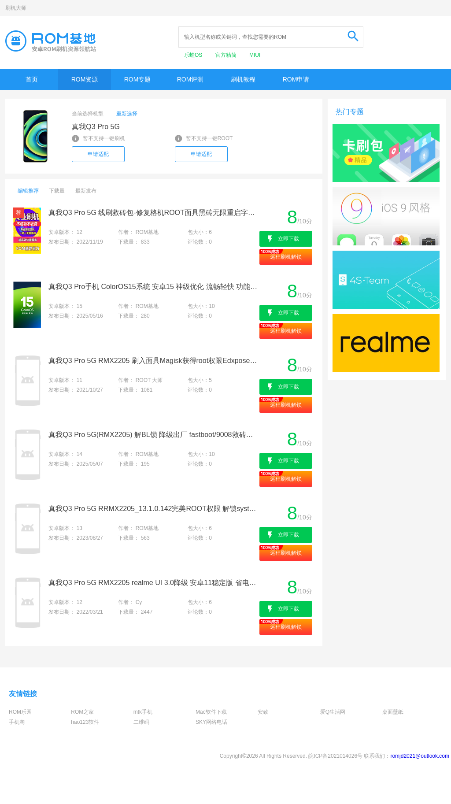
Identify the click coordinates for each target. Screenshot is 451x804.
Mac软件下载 (211, 712)
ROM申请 (296, 79)
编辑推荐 (28, 191)
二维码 (141, 722)
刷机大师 (15, 8)
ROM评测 (190, 79)
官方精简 (226, 55)
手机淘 (17, 722)
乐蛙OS (194, 55)
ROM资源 (84, 79)
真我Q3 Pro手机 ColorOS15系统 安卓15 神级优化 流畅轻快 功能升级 (153, 286)
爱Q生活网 (332, 712)
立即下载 (288, 239)
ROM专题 (137, 79)
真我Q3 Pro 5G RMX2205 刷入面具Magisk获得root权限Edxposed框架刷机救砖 (153, 360)
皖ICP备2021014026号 (335, 756)
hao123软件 (85, 722)
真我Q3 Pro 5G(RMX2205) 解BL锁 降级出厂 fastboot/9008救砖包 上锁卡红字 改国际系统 (153, 434)
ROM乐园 (20, 712)
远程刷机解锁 (286, 257)
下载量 (57, 191)
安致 (263, 712)
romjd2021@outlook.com (419, 756)
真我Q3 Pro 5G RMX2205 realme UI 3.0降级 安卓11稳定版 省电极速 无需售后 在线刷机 (153, 582)
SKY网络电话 (211, 722)
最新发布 (85, 191)
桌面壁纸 (392, 712)
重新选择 (126, 114)
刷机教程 (243, 79)
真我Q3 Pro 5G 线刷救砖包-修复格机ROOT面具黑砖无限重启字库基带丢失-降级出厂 (153, 212)
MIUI (254, 55)
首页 (32, 79)
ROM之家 (82, 712)
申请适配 (98, 154)
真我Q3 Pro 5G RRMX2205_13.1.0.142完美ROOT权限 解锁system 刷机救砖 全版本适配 (153, 508)
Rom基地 (50, 41)
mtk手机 (142, 712)
